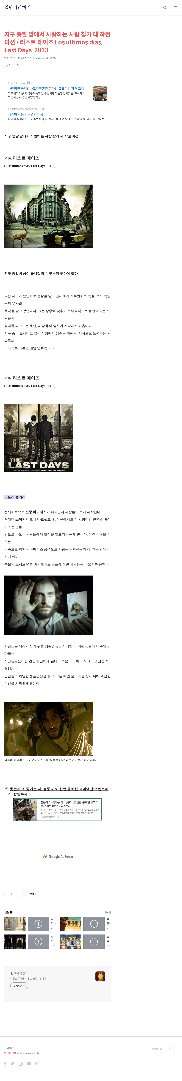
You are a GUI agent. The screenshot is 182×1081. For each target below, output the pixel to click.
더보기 (107, 918)
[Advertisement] (57, 105)
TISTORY (9, 1054)
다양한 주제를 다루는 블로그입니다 (28, 984)
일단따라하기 (17, 7)
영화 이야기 (9, 58)
